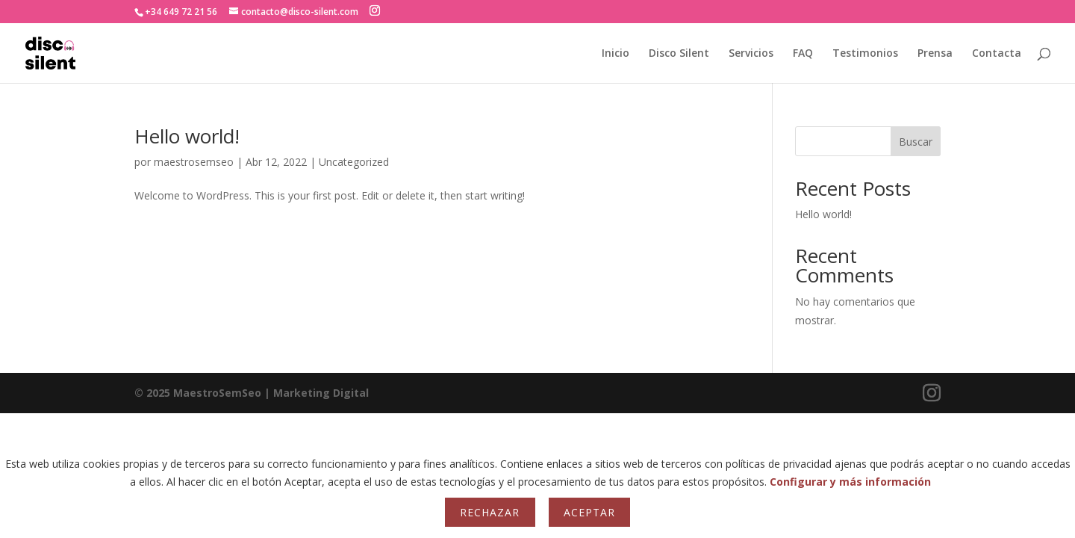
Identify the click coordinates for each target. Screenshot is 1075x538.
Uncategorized (354, 162)
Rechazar (490, 512)
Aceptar (589, 512)
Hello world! (187, 136)
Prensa (935, 54)
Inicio (615, 54)
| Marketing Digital (251, 393)
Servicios (751, 54)
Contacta (996, 54)
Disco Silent (679, 54)
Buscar (915, 141)
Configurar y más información (850, 481)
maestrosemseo (194, 162)
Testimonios (865, 54)
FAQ (803, 54)
